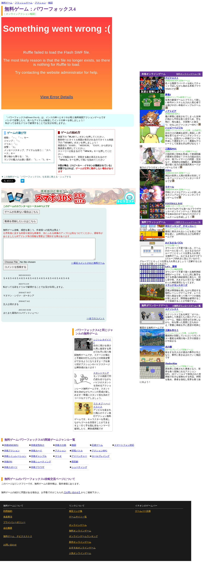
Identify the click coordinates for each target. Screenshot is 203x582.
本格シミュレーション (15, 456)
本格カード (36, 450)
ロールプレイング (100, 456)
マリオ (58, 456)
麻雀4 (168, 94)
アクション (60, 450)
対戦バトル (77, 450)
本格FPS (8, 461)
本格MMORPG (11, 445)
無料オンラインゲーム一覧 (188, 74)
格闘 (74, 445)
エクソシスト (171, 309)
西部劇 (75, 461)
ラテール (169, 187)
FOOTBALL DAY (174, 203)
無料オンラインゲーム (80, 530)
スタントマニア (101, 373)
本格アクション (12, 450)
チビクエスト (171, 78)
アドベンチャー (79, 456)
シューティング (79, 467)
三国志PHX (170, 148)
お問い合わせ (10, 544)
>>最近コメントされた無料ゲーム (88, 263)
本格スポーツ (10, 467)
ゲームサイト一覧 (78, 516)
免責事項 (7, 516)
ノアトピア (170, 111)
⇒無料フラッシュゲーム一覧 (187, 222)
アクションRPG (99, 450)
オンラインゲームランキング (83, 536)
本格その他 (60, 445)
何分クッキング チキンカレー (180, 226)
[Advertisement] (34, 363)
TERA (168, 170)
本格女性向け (37, 445)
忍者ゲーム (97, 445)
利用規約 (7, 511)
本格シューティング (41, 461)
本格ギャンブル (39, 456)
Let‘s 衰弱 (171, 266)
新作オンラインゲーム (80, 542)
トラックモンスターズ (176, 285)
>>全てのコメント (96, 318)
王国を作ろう (171, 330)
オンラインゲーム (78, 525)
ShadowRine (171, 363)
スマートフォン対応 (124, 445)
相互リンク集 (75, 511)
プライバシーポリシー (14, 522)
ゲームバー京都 (143, 511)
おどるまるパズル (174, 242)
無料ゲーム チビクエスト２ (17, 536)
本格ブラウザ (37, 467)
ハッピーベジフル (174, 127)
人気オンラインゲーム (80, 553)
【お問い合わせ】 (72, 492)
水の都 (168, 347)
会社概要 (7, 528)
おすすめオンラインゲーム (82, 547)
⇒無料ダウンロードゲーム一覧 (186, 306)
